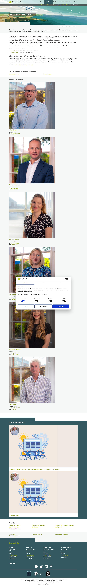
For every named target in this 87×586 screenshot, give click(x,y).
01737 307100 (65, 555)
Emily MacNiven (14, 294)
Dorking (29, 547)
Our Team (55, 1)
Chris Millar (13, 404)
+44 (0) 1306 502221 (15, 133)
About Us (71, 1)
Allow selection (43, 306)
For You (41, 1)
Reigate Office (66, 547)
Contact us (68, 4)
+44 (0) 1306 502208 (15, 298)
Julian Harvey (13, 130)
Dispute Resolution (14, 527)
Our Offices (43, 4)
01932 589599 (13, 555)
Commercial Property (14, 525)
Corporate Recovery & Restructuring (64, 525)
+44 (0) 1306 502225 (15, 407)
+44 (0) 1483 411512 (15, 243)
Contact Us (14, 543)
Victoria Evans (14, 240)
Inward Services (14, 52)
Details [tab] (43, 282)
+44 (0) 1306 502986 (15, 353)
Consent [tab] (25, 282)
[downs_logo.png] (15, 2)
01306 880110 (30, 555)
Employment (58, 527)
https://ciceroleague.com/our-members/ (24, 65)
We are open (14, 515)
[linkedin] (46, 566)
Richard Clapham (15, 185)
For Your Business (48, 1)
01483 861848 (48, 555)
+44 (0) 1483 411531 (15, 188)
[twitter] (41, 566)
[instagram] (51, 566)
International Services (14, 528)
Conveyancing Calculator (60, 4)
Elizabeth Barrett (15, 349)
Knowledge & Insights (63, 1)
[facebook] (36, 566)
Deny (26, 306)
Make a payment (50, 4)
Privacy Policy (12, 534)
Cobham (12, 547)
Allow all (61, 306)
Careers (75, 1)
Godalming (47, 547)
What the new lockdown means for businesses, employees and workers (35, 469)
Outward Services (14, 50)
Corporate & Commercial (38, 525)
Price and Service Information (61, 534)
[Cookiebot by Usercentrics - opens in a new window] (64, 279)
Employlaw (35, 527)
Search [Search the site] (75, 4)
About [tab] (61, 282)
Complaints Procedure (37, 534)
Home (58, 26)
